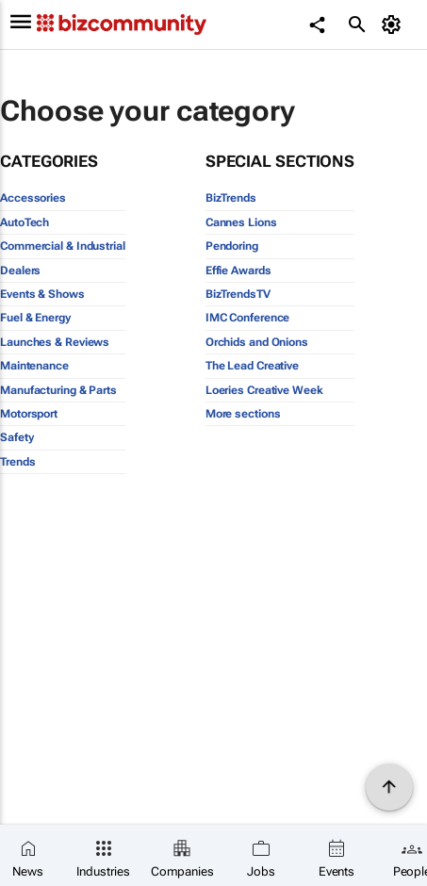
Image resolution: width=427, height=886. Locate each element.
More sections (243, 413)
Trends (17, 461)
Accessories (33, 198)
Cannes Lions (241, 222)
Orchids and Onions (256, 342)
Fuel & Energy (35, 317)
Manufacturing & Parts (58, 390)
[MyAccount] (394, 24)
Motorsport (28, 413)
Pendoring (231, 246)
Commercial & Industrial (62, 246)
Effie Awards (238, 270)
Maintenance (34, 365)
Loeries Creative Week (264, 390)
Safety (16, 437)
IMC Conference (247, 317)
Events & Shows (42, 294)
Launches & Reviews (54, 342)
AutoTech (24, 222)
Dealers (20, 270)
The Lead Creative (252, 365)
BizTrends (230, 198)
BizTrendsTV (238, 294)
